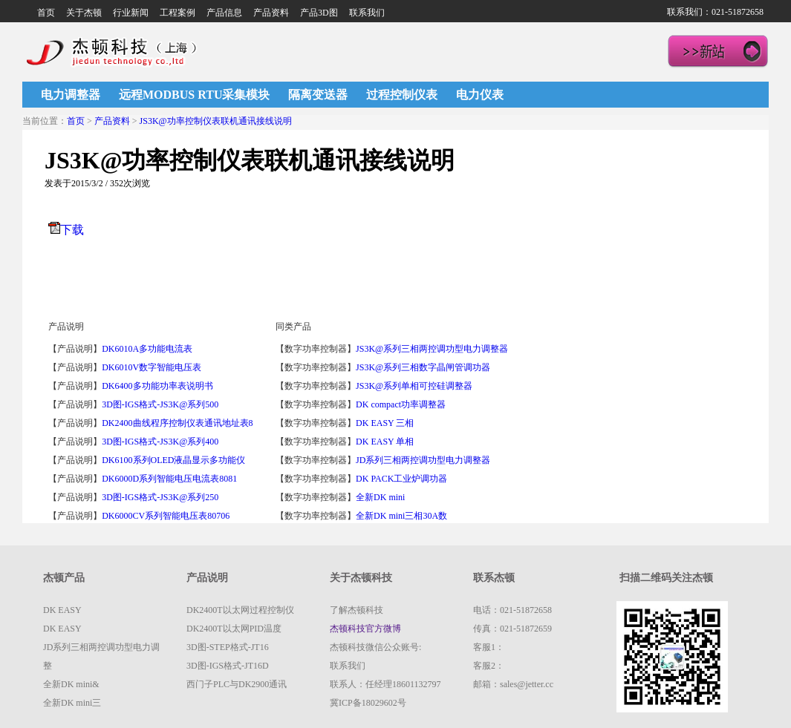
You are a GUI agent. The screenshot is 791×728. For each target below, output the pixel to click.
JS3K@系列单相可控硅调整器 (414, 386)
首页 (46, 12)
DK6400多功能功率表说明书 (157, 386)
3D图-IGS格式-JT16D (227, 665)
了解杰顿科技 (356, 610)
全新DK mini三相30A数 (401, 516)
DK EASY (62, 610)
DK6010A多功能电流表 (147, 349)
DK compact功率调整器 (401, 404)
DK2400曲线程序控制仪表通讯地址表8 (177, 423)
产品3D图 (319, 12)
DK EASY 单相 (385, 441)
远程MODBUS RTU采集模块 (194, 94)
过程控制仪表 (401, 94)
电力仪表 (480, 94)
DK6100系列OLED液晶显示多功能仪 (173, 460)
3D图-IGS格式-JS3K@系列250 (160, 497)
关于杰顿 (84, 12)
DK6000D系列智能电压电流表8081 (169, 478)
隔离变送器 (318, 94)
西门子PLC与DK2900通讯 (236, 684)
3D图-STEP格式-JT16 (227, 647)
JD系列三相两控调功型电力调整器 (423, 460)
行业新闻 (131, 12)
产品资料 (271, 12)
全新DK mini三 (72, 703)
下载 (72, 229)
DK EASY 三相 (385, 423)
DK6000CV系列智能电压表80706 (166, 516)
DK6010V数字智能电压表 (151, 367)
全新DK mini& (71, 684)
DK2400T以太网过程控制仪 (240, 610)
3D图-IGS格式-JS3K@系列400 (160, 441)
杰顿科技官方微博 (365, 628)
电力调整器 (70, 94)
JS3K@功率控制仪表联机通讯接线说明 (216, 121)
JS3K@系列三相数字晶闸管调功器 (423, 367)
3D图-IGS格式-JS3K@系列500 (160, 404)
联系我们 (367, 12)
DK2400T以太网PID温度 (233, 628)
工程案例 (177, 12)
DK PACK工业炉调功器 (401, 478)
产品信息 (224, 12)
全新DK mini (381, 497)
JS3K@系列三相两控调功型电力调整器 (432, 349)
